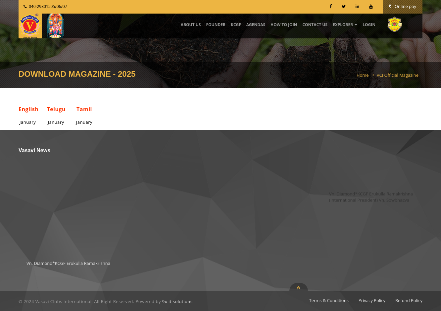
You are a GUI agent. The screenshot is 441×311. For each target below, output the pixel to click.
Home (363, 75)
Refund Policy (408, 300)
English (28, 109)
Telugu (56, 109)
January (28, 122)
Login (369, 24)
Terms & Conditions (329, 300)
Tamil (84, 109)
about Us (191, 24)
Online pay (402, 6)
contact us (314, 24)
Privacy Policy (372, 300)
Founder (215, 24)
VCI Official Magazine (397, 75)
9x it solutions (177, 301)
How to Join (283, 24)
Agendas (255, 24)
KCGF (236, 24)
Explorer (345, 24)
